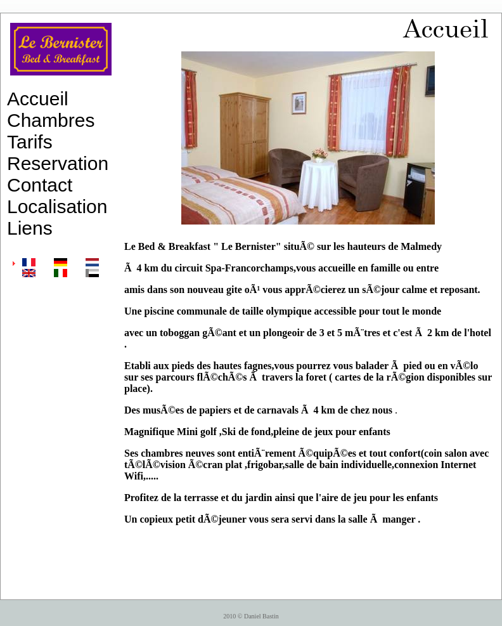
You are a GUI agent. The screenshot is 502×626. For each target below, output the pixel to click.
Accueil (37, 98)
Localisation (57, 206)
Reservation (57, 163)
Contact (39, 184)
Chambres (50, 120)
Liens (30, 228)
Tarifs (30, 141)
